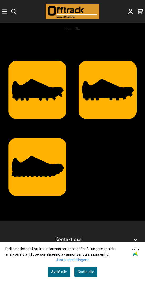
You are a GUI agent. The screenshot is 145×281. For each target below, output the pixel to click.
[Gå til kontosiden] (130, 11)
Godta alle (86, 272)
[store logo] (72, 11)
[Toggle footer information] (136, 239)
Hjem (69, 28)
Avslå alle (59, 272)
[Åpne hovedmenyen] (4, 11)
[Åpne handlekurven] (140, 11)
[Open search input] (13, 11)
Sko (77, 28)
